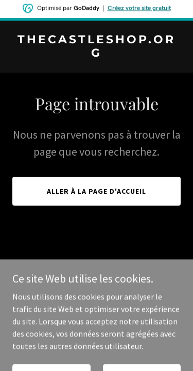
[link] (96, 53)
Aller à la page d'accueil (96, 191)
